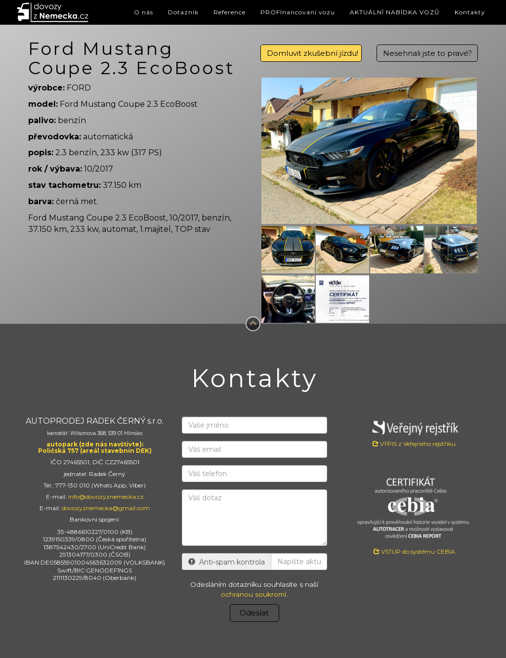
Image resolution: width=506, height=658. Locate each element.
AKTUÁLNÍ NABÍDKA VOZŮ (395, 12)
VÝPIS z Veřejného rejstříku (414, 432)
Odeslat (254, 612)
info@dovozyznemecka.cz (106, 496)
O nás (143, 12)
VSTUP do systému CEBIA (414, 551)
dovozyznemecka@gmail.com (106, 508)
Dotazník (183, 12)
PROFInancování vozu (297, 12)
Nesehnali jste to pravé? (427, 53)
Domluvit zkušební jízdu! (312, 53)
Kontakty (470, 12)
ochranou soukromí (253, 594)
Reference (229, 12)
